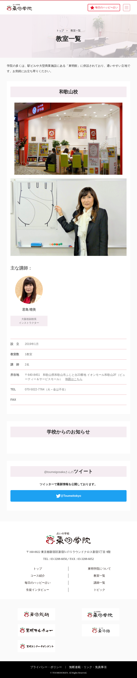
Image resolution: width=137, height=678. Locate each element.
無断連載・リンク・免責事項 (88, 667)
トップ (60, 30)
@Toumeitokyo (68, 496)
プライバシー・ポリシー (46, 667)
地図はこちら (73, 379)
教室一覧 (76, 30)
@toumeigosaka (54, 472)
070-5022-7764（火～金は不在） (46, 389)
